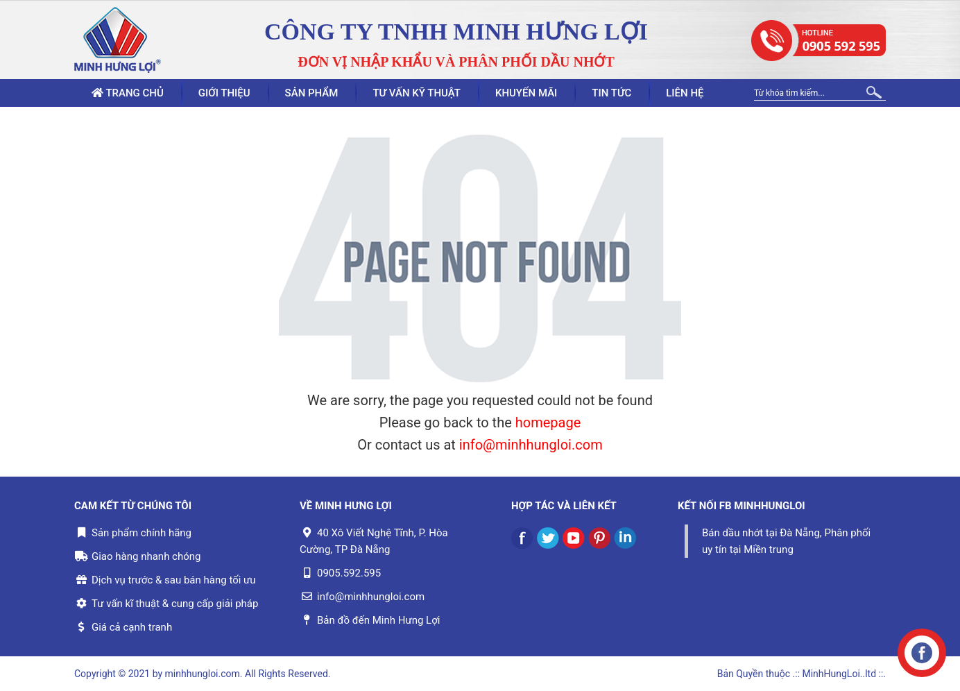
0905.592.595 (349, 573)
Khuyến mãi (526, 93)
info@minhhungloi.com (531, 444)
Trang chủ (128, 93)
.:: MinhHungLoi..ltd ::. (839, 673)
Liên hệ (684, 93)
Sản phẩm (311, 93)
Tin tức (611, 93)
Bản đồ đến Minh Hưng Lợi (378, 620)
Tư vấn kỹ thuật (416, 93)
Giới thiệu (224, 93)
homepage (548, 422)
